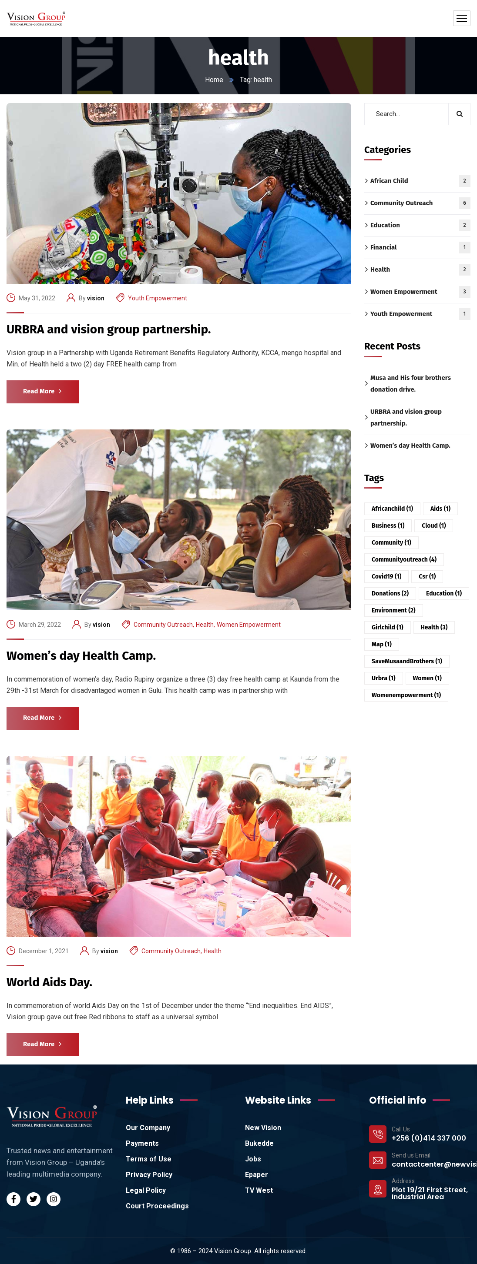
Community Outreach (163, 624)
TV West (259, 1190)
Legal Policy (146, 1190)
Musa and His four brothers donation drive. (410, 383)
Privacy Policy (149, 1175)
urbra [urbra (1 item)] (384, 678)
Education (420, 225)
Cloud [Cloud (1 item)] (434, 525)
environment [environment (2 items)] (394, 610)
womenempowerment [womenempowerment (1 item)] (406, 695)
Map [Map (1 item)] (382, 644)
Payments (142, 1143)
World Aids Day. (49, 982)
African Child (420, 181)
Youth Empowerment (157, 298)
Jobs (253, 1159)
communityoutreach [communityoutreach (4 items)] (404, 559)
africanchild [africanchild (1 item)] (392, 508)
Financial (420, 247)
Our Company (148, 1128)
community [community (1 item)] (391, 542)
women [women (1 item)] (427, 678)
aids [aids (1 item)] (440, 508)
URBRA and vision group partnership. (109, 329)
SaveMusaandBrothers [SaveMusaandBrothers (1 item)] (407, 661)
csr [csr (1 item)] (427, 576)
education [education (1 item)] (444, 593)
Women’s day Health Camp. (81, 656)
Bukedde (259, 1143)
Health (205, 624)
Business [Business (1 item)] (388, 525)
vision (95, 298)
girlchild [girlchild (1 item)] (387, 627)
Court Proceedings (157, 1206)
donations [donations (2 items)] (390, 593)
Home (214, 80)
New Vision (263, 1128)
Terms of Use (148, 1159)
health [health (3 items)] (434, 627)
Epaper (256, 1175)
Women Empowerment (249, 624)
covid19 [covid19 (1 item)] (386, 576)
